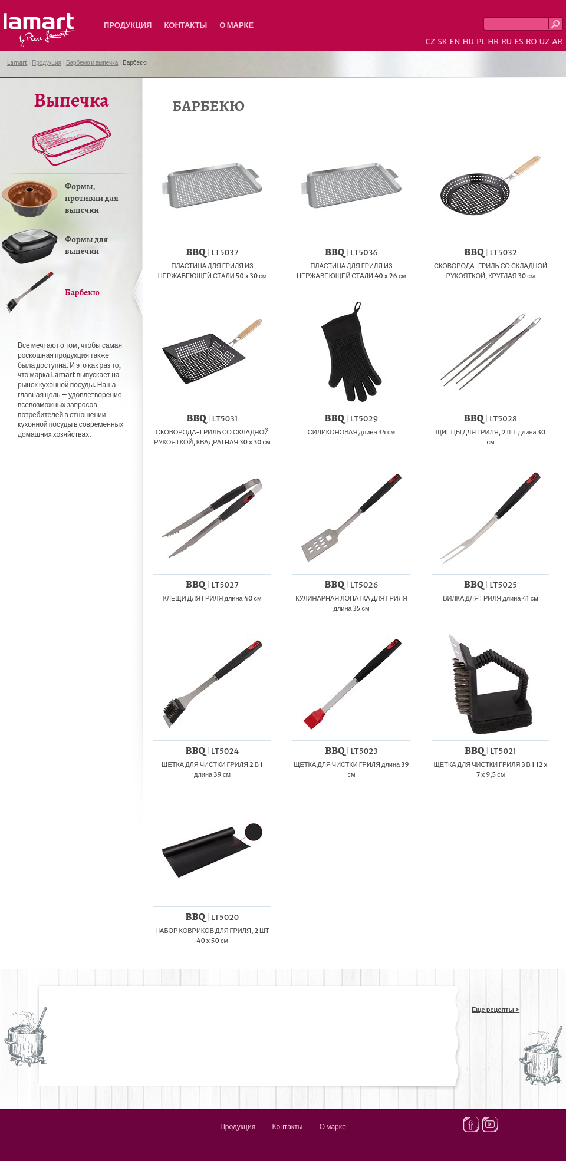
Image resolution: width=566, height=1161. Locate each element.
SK (442, 42)
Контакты (185, 25)
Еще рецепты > (495, 1009)
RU (506, 42)
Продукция (128, 25)
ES (519, 42)
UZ (544, 42)
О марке (236, 25)
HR (493, 42)
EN (455, 42)
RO (531, 42)
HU (468, 42)
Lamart (39, 30)
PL (480, 42)
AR (557, 42)
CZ (430, 42)
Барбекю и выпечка (92, 63)
